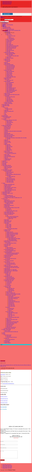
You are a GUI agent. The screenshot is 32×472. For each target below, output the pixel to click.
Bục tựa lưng (7, 128)
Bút (3, 25)
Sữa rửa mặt (11, 38)
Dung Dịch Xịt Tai (10, 69)
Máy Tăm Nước (9, 54)
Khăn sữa (8, 147)
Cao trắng (8, 33)
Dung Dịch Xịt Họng (10, 66)
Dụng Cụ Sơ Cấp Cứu (8, 214)
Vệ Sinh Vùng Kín (8, 102)
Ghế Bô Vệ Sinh (7, 229)
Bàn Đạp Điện (9, 108)
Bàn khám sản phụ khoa (9, 200)
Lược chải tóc (9, 98)
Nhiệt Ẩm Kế (7, 268)
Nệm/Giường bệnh (12, 239)
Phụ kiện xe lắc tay (10, 339)
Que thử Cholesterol (10, 278)
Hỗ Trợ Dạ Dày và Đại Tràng (10, 187)
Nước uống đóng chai (8, 111)
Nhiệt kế (4, 160)
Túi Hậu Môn (9, 281)
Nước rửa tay (7, 93)
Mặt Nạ (6, 246)
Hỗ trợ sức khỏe (7, 170)
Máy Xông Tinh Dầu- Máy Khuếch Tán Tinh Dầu (16, 137)
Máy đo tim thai (7, 256)
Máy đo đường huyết (6, 116)
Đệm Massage (9, 84)
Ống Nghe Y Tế (7, 271)
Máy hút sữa (9, 121)
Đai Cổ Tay (10, 299)
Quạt (5, 114)
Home (1, 16)
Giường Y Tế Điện (10, 236)
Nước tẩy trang (9, 100)
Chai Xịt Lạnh (9, 72)
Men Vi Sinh (8, 177)
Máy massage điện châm (11, 90)
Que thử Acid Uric (10, 277)
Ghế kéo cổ (8, 320)
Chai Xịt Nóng (9, 73)
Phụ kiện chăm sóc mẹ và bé (10, 120)
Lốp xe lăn (8, 336)
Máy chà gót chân (10, 29)
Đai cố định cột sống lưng (13, 297)
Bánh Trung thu (7, 167)
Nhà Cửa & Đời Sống (6, 125)
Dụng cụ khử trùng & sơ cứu (12, 216)
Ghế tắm (8, 275)
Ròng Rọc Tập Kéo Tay (11, 327)
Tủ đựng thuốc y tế (8, 195)
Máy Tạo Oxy (7, 261)
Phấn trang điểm (10, 101)
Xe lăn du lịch (7, 340)
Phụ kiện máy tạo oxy (11, 264)
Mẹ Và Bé (4, 118)
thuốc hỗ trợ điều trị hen (7, 193)
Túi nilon (8, 283)
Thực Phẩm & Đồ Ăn (6, 165)
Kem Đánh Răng (7, 77)
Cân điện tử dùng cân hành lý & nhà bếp (13, 131)
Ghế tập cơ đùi (9, 75)
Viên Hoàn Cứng (9, 180)
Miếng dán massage (10, 91)
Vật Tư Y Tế (4, 198)
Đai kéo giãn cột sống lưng (14, 301)
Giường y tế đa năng (10, 235)
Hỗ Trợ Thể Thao (8, 70)
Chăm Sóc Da (7, 31)
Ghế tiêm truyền (5, 105)
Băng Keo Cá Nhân (12, 217)
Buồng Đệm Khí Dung (9, 205)
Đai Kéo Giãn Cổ (11, 300)
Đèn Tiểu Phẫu (11, 314)
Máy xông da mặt (10, 50)
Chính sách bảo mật (3, 392)
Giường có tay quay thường (12, 233)
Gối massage (9, 86)
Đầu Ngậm (6, 219)
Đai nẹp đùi (10, 309)
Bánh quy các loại (8, 166)
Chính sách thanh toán (7, 2)
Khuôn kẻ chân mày (10, 96)
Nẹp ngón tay (11, 290)
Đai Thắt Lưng (11, 305)
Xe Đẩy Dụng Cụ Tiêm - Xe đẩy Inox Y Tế (13, 197)
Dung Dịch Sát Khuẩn (8, 64)
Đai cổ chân (10, 296)
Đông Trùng (8, 173)
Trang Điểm (6, 95)
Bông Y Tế (10, 218)
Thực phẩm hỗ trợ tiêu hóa (10, 189)
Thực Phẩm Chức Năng (7, 169)
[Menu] (3, 17)
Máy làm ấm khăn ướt (11, 47)
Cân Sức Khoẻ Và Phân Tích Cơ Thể (11, 207)
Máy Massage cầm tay (11, 87)
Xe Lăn (3, 333)
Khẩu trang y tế (9, 80)
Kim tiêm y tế (7, 245)
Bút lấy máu (7, 206)
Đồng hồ (6, 139)
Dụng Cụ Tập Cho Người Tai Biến (13, 293)
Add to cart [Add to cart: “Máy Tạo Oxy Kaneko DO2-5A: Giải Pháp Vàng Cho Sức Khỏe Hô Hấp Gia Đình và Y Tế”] (2, 369)
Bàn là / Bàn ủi (7, 126)
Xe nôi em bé (9, 124)
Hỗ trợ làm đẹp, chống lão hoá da (13, 174)
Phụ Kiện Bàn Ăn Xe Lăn (11, 337)
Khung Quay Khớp (10, 323)
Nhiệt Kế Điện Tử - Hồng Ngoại (11, 270)
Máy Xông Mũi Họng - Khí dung (11, 266)
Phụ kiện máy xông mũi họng (12, 267)
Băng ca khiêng (9, 203)
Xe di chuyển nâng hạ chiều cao (11, 331)
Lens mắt (8, 97)
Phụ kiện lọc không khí (11, 153)
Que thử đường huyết (11, 250)
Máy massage (7, 81)
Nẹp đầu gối (11, 289)
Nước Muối (8, 56)
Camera (6, 129)
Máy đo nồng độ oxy (8, 255)
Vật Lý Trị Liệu (7, 286)
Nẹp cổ (9, 310)
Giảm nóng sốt (7, 186)
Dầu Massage (7, 63)
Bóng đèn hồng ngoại (13, 312)
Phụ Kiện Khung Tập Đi (11, 242)
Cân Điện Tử (9, 209)
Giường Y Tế (7, 230)
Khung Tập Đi (7, 241)
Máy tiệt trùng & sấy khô (9, 156)
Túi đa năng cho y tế (8, 280)
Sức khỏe (4, 164)
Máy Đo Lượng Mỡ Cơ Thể (11, 210)
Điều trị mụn (9, 34)
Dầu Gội (8, 61)
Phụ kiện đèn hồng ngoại (13, 317)
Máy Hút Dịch (7, 257)
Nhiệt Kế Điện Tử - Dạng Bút (10, 269)
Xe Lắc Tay (6, 338)
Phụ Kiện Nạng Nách (12, 228)
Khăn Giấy (8, 145)
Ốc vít (5, 112)
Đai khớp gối (11, 302)
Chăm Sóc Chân (7, 28)
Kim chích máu (7, 244)
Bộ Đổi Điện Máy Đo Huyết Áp (12, 252)
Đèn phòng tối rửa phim (9, 135)
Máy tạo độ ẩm (7, 155)
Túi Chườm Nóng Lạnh (9, 279)
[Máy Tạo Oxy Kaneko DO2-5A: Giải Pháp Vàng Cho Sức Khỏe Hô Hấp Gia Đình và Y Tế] (12, 359)
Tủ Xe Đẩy (4, 194)
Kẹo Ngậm (8, 175)
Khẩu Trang (6, 79)
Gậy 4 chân (8, 226)
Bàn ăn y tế (6, 199)
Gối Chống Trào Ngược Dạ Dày (10, 240)
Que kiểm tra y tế (8, 276)
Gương (5, 143)
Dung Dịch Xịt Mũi (10, 67)
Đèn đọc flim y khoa (8, 134)
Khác (3, 106)
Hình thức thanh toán (3, 400)
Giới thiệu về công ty (3, 396)
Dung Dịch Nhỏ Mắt (10, 65)
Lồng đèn (6, 110)
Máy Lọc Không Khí (8, 152)
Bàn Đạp (6, 107)
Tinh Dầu (8, 138)
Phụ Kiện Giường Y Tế (11, 237)
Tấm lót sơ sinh (9, 122)
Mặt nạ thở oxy (9, 247)
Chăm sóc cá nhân (6, 26)
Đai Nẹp (8, 307)
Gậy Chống (6, 223)
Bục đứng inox (7, 127)
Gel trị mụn (8, 42)
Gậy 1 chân (8, 224)
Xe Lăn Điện (6, 341)
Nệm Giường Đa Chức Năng (14, 238)
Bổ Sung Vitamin (10, 172)
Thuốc (3, 183)
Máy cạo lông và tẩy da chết (12, 45)
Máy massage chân (10, 88)
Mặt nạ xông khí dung (11, 248)
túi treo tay (8, 285)
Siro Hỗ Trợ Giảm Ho (10, 179)
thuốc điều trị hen (6, 192)
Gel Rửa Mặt (9, 41)
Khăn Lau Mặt (9, 146)
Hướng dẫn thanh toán (7, 1)
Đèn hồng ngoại (5, 104)
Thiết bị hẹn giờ (7, 158)
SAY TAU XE (4, 162)
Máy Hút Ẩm (7, 151)
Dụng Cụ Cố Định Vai (10, 292)
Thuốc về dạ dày (7, 190)
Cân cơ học (8, 208)
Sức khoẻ (4, 163)
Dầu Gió (6, 62)
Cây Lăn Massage (10, 82)
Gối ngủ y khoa (7, 142)
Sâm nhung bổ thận (10, 178)
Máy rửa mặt (9, 49)
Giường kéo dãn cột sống (11, 322)
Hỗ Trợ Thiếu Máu (8, 188)
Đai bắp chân (11, 308)
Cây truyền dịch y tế (8, 211)
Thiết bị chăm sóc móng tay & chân (12, 94)
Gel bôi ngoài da (9, 40)
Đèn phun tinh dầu (8, 136)
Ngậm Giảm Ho (11, 176)
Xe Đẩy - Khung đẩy (6, 329)
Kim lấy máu (5, 115)
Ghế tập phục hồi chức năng (12, 321)
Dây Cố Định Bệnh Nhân (9, 213)
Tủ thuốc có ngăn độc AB (9, 196)
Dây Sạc (6, 132)
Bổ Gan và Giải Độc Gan (9, 184)
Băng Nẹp (8, 287)
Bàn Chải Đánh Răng (10, 53)
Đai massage (9, 83)
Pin (5, 113)
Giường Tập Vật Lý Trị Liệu (12, 234)
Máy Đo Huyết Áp (8, 251)
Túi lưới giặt (8, 282)
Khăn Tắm (8, 148)
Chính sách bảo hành (3, 388)
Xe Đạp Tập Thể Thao (11, 76)
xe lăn (3, 332)
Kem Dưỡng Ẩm (9, 44)
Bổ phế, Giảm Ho (8, 185)
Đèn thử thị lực (7, 221)
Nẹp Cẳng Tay (11, 288)
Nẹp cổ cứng (9, 326)
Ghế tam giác (7, 141)
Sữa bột (6, 168)
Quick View (2, 360)
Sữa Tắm (8, 51)
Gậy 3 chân (8, 225)
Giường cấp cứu (9, 231)
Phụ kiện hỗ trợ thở (10, 262)
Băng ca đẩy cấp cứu (8, 201)
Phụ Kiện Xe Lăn (7, 334)
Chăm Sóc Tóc (7, 60)
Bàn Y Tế (8, 273)
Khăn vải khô (9, 149)
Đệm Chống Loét (7, 220)
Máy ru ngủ (6, 154)
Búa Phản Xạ (9, 291)
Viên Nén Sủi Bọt (10, 182)
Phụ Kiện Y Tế (7, 272)
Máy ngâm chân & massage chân (13, 30)
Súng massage (9, 92)
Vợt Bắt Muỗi (7, 159)
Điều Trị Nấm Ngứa (10, 39)
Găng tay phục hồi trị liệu (11, 319)
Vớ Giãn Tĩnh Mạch (8, 103)
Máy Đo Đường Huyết (8, 249)
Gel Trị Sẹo (8, 43)
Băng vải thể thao (10, 71)
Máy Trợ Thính (7, 265)
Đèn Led (10, 313)
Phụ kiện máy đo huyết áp (12, 254)
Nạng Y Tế (8, 227)
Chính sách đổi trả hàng (4, 390)
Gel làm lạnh (9, 74)
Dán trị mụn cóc (11, 35)
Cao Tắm (8, 32)
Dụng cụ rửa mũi (10, 260)
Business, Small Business (7, 24)
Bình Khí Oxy (7, 204)
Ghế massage (9, 85)
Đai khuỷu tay (11, 303)
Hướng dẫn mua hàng (6, 3)
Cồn (7, 215)
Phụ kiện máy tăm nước (13, 55)
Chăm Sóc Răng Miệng (9, 52)
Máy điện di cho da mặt (11, 46)
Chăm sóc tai (7, 59)
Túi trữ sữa (8, 123)
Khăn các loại (7, 144)
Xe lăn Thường (7, 342)
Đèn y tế (10, 316)
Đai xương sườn (11, 306)
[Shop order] (4, 21)
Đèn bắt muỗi (7, 133)
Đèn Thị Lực (9, 318)
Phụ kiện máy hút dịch (11, 258)
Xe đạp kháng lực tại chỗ (9, 328)
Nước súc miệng (9, 57)
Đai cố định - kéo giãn (11, 295)
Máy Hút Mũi (7, 259)
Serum (9, 36)
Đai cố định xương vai (13, 298)
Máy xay (6, 157)
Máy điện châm (9, 324)
